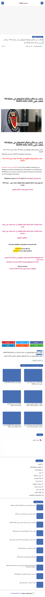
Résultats (4, 167)
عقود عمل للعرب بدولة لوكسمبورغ (28, 582)
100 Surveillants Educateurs (32, 178)
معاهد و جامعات (37, 486)
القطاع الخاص (38, 470)
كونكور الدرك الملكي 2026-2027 (13, 382)
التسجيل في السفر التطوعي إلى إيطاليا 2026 (25, 574)
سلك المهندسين (37, 478)
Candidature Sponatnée (35, 495)
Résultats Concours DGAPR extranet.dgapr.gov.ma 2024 (22, 262)
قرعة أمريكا (38, 481)
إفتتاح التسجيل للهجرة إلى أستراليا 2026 (26, 557)
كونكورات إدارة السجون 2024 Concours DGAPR (22, 268)
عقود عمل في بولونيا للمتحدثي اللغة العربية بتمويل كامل (23, 539)
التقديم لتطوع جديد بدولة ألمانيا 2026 (27, 548)
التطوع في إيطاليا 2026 (35, 467)
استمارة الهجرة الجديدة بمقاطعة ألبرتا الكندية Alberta (23, 505)
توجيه (40, 472)
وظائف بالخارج (38, 492)
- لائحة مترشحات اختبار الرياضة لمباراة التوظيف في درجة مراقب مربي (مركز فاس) (22, 225)
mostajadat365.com (15, 593)
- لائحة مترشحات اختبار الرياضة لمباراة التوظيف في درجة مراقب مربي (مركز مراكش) (22, 232)
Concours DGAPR (13, 167)
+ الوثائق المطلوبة (22, 237)
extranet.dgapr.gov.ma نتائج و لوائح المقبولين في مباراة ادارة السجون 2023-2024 (24, 258)
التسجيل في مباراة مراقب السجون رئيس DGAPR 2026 (23, 522)
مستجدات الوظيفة (37, 37)
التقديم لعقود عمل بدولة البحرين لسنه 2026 (25, 514)
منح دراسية (38, 489)
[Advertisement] (22, 21)
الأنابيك (39, 464)
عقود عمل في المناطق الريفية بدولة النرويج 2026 (24, 531)
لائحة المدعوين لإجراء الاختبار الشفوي (22, 189)
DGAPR (18, 178)
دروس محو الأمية (37, 475)
